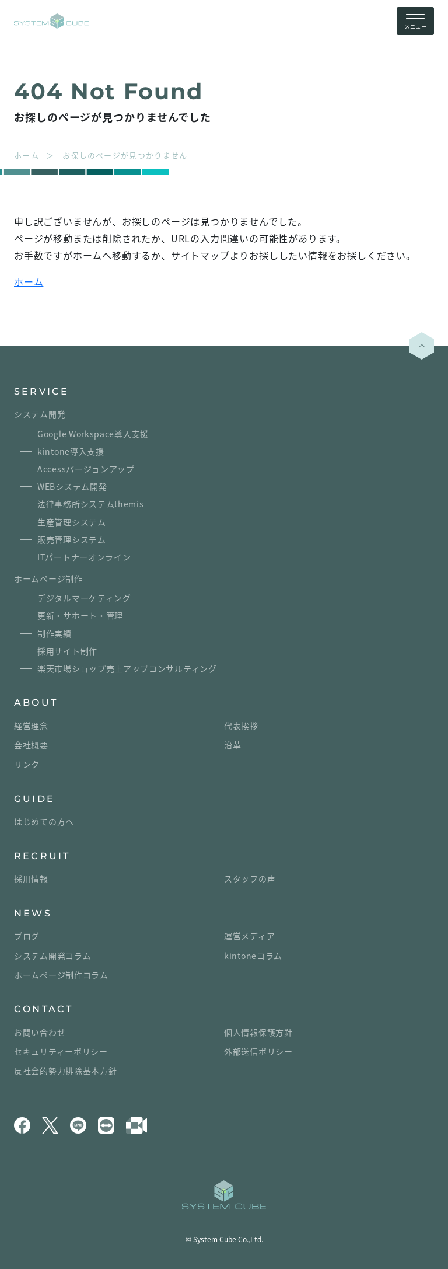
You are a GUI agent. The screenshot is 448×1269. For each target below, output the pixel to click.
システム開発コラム (52, 955)
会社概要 (31, 745)
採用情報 (31, 878)
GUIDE (34, 798)
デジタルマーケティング (84, 598)
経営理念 (31, 725)
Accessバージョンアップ (86, 469)
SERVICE (41, 391)
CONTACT (43, 1008)
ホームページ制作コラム (61, 975)
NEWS (33, 913)
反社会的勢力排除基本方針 (65, 1070)
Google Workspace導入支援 (93, 434)
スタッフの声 (249, 878)
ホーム (28, 281)
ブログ (27, 936)
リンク (27, 764)
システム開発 (39, 414)
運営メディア (249, 936)
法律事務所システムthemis (90, 504)
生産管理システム (71, 522)
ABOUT (36, 702)
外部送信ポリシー (258, 1051)
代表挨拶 (241, 725)
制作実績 (54, 633)
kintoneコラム (253, 955)
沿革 (232, 745)
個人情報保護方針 (258, 1032)
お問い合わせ (39, 1032)
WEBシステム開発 (72, 486)
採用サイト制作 (67, 651)
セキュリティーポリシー (61, 1051)
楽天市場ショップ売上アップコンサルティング (127, 668)
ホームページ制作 (48, 578)
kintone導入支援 (70, 451)
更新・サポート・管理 (80, 615)
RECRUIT (42, 856)
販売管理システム (71, 539)
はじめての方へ (44, 821)
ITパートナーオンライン (84, 557)
